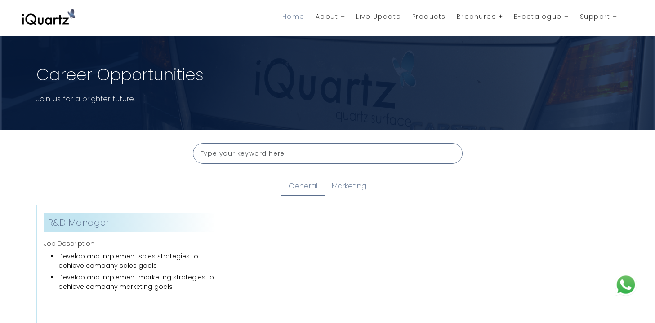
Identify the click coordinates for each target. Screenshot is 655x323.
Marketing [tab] (349, 186)
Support (599, 16)
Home (293, 16)
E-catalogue (541, 16)
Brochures (480, 16)
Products (429, 16)
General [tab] (303, 186)
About (331, 16)
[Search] (328, 153)
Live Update (378, 16)
